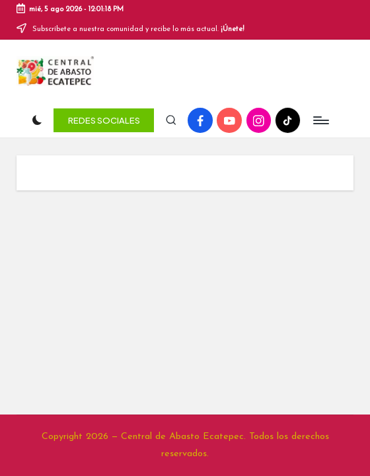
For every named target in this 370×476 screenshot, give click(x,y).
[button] (104, 109)
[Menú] (320, 110)
